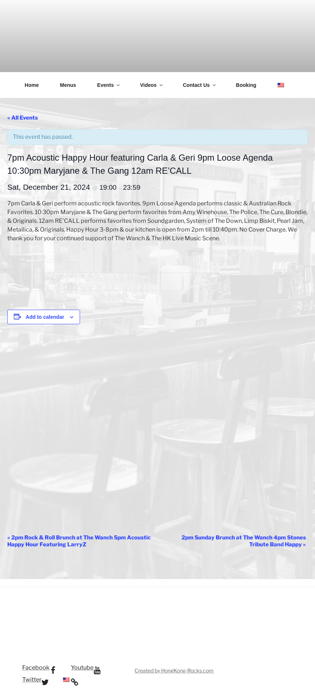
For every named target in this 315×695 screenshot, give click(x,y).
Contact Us (200, 85)
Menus (68, 85)
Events (109, 85)
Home (32, 85)
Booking (246, 85)
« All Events (22, 118)
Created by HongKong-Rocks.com (174, 670)
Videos (152, 85)
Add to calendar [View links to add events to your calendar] (45, 317)
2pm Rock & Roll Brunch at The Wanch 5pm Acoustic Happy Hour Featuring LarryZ (79, 541)
